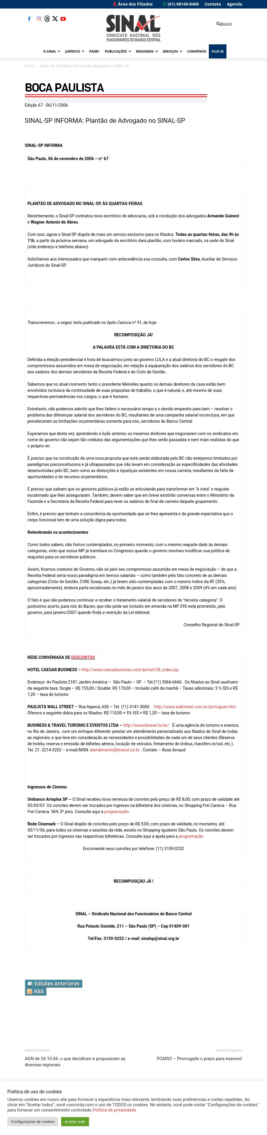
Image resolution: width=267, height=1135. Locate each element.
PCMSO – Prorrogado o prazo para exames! (199, 1058)
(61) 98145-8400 (181, 4)
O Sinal (52, 51)
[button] (223, 24)
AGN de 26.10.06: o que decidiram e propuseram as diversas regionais (75, 1061)
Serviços (172, 51)
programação (116, 811)
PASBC (94, 51)
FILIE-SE (217, 51)
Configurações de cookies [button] (33, 1121)
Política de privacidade (114, 1110)
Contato (212, 4)
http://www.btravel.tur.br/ (146, 725)
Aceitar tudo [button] (75, 1121)
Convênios (196, 51)
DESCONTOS (83, 657)
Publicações (118, 51)
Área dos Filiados (133, 4)
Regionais (147, 51)
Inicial (29, 65)
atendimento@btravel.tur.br (115, 750)
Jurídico (74, 51)
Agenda (234, 4)
